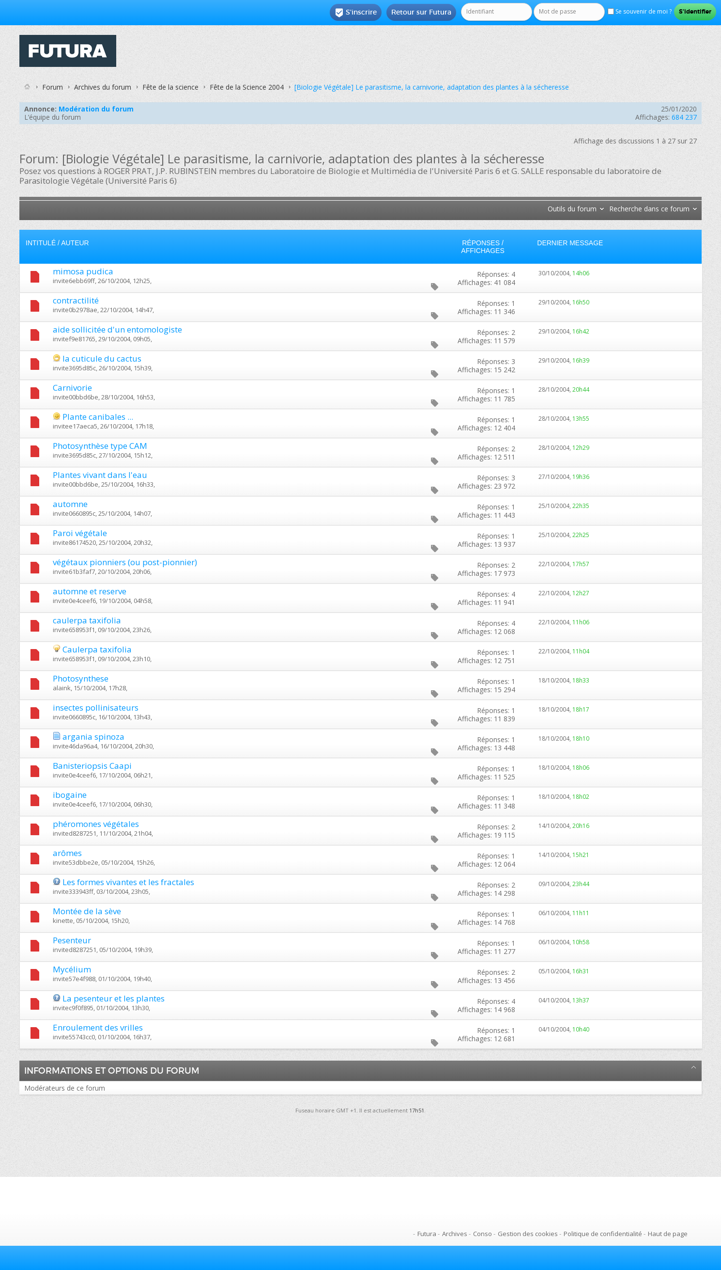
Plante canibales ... (97, 416)
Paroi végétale (80, 533)
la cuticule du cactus (101, 358)
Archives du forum (102, 87)
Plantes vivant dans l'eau (100, 474)
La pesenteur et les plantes (113, 998)
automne (70, 503)
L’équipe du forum (52, 117)
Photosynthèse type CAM (100, 445)
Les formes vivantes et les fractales (128, 882)
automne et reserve (89, 591)
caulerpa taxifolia (87, 620)
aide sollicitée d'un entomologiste (117, 329)
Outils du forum (572, 208)
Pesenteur (72, 940)
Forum (52, 87)
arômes (67, 852)
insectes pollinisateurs (95, 707)
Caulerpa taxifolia (97, 649)
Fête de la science (170, 87)
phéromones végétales (96, 823)
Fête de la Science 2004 (247, 87)
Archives (454, 1233)
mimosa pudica (83, 271)
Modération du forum (96, 108)
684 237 (684, 117)
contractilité (76, 300)
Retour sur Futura (421, 12)
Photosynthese (80, 678)
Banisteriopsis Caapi (92, 765)
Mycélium (72, 969)
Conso (482, 1233)
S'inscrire (356, 12)
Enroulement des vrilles (98, 1027)
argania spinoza (93, 736)
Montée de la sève (87, 911)
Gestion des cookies (528, 1233)
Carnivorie (72, 387)
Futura (426, 1233)
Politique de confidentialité (603, 1233)
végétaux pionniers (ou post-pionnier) (125, 562)
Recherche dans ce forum (649, 208)
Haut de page (668, 1233)
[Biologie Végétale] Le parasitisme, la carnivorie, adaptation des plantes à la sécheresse (431, 87)
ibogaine (70, 794)
